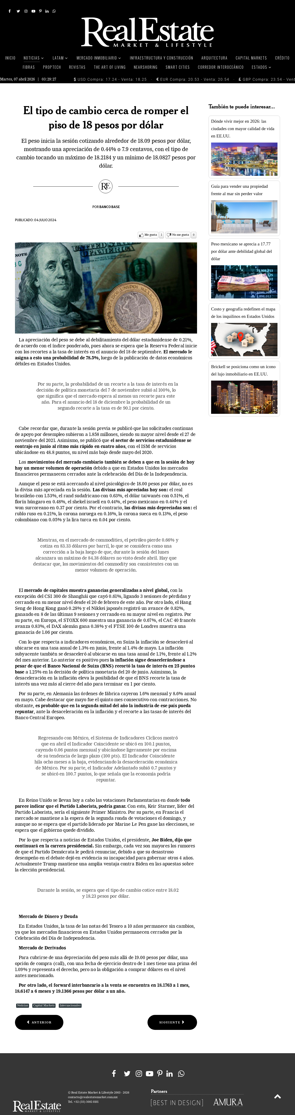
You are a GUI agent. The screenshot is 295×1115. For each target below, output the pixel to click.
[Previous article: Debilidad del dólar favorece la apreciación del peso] (39, 1012)
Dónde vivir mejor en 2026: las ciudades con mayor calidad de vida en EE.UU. (242, 118)
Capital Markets (44, 995)
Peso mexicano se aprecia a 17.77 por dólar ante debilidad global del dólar (241, 241)
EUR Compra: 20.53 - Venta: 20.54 (192, 69)
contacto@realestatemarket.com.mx (93, 1086)
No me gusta (180, 224)
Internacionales (70, 995)
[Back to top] (277, 1087)
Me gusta (151, 224)
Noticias (22, 995)
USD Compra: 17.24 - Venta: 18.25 (110, 69)
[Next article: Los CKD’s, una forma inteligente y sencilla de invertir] (172, 1012)
